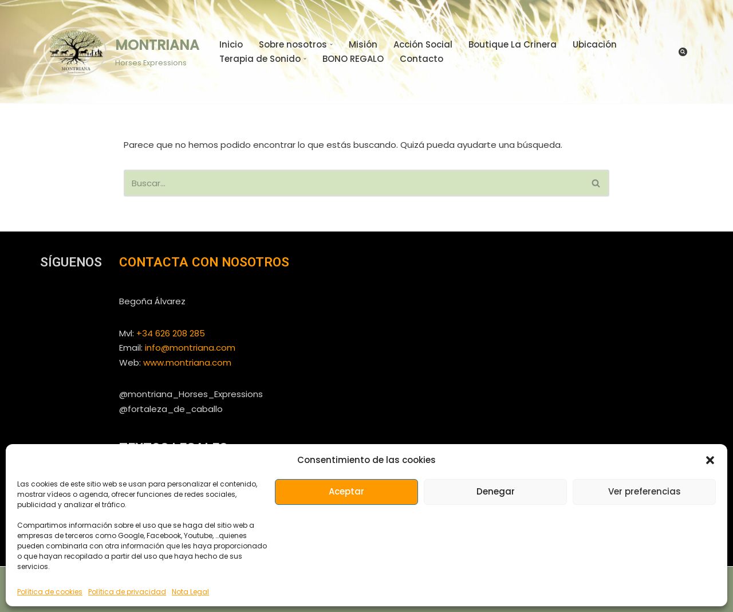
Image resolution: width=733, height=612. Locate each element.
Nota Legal (190, 592)
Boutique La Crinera (512, 44)
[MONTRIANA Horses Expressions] (120, 51)
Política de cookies (49, 592)
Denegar (495, 491)
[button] (710, 460)
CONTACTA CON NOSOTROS (204, 261)
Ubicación (595, 44)
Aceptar (346, 491)
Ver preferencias (644, 491)
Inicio (231, 44)
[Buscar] (683, 52)
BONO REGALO (353, 59)
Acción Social (422, 44)
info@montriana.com (190, 348)
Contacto (421, 59)
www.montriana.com (187, 362)
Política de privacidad (127, 592)
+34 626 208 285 (170, 333)
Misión (363, 44)
